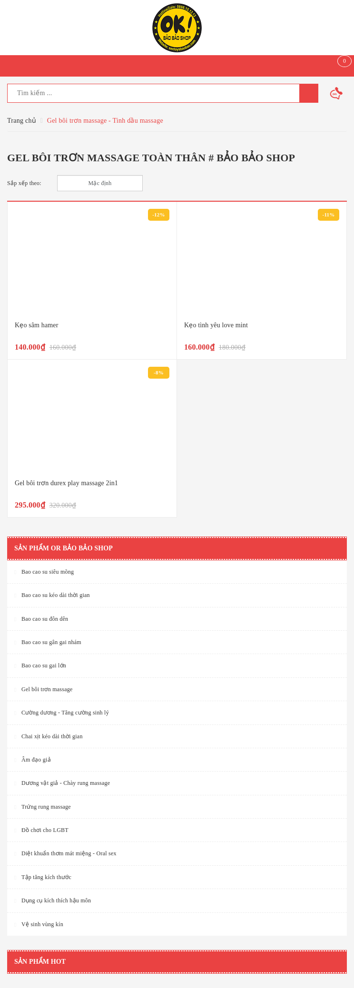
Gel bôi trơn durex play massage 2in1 (66, 483)
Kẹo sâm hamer (36, 325)
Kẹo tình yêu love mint (216, 325)
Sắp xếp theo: (24, 183)
